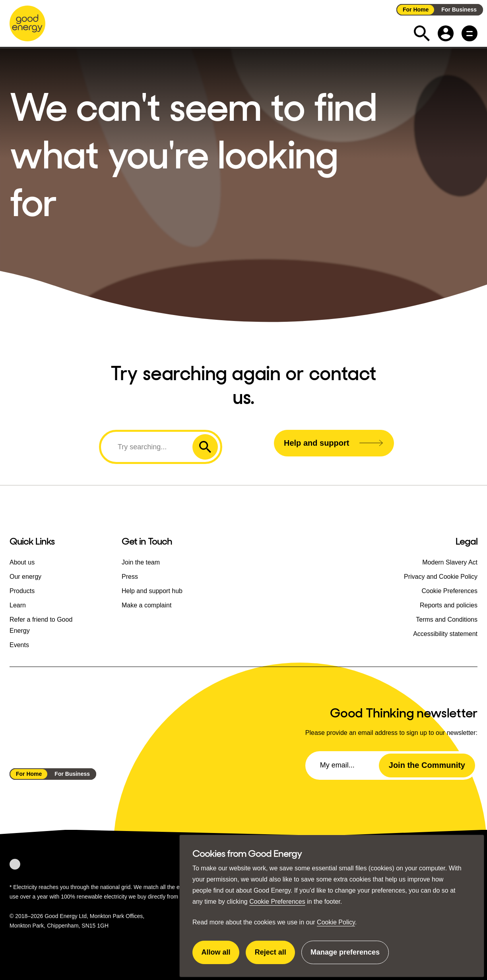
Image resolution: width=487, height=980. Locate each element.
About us (22, 562)
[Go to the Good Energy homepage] (27, 23)
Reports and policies (448, 604)
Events (19, 644)
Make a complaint (146, 604)
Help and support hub (152, 590)
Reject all (275, 956)
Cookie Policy (336, 922)
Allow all (221, 956)
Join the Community (427, 765)
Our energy (25, 576)
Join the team (141, 562)
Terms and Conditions (446, 619)
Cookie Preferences (277, 901)
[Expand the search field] (422, 33)
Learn (18, 604)
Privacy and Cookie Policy (440, 576)
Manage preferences (345, 956)
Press (130, 576)
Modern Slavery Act (449, 562)
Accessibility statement (445, 633)
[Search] (147, 447)
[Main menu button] (469, 33)
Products (22, 590)
